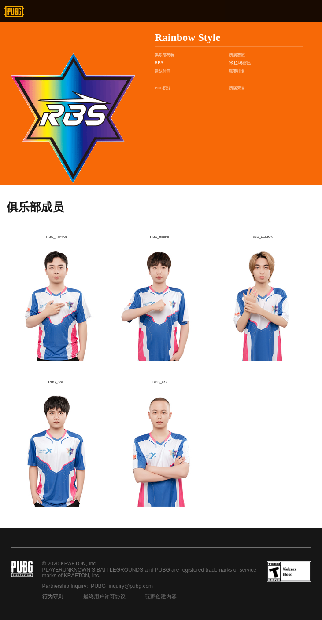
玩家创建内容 (161, 597)
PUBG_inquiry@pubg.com (122, 586)
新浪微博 (66, 11)
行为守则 (52, 597)
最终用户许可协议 (104, 597)
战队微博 (183, 108)
